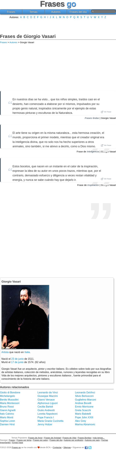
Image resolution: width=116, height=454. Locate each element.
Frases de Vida (69, 438)
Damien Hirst (7, 424)
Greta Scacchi (83, 410)
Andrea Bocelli (83, 403)
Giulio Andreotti (46, 410)
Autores (55, 11)
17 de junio (17, 362)
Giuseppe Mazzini (48, 396)
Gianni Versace (46, 399)
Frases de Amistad (52, 438)
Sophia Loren (7, 421)
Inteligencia (93, 151)
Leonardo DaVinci (85, 392)
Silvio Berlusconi (84, 396)
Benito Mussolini (9, 399)
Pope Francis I (46, 417)
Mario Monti (6, 417)
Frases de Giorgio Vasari (28, 36)
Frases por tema (24, 440)
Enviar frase (17, 442)
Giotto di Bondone (10, 392)
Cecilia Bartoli (45, 406)
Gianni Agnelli (8, 410)
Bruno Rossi (7, 406)
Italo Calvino (7, 413)
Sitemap (67, 447)
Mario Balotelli (83, 413)
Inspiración (93, 185)
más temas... (99, 438)
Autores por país (92, 440)
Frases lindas (92, 118)
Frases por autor (40, 440)
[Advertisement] (58, 26)
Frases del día (78, 11)
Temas (33, 11)
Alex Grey (80, 421)
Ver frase (106, 112)
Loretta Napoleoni (47, 413)
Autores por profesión (73, 440)
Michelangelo (7, 396)
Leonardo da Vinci (48, 392)
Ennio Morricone (84, 406)
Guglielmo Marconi (85, 399)
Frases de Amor (35, 438)
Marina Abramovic (85, 424)
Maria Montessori (9, 403)
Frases (11, 11)
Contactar (57, 447)
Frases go (16, 447)
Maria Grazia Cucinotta (50, 421)
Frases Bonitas (84, 438)
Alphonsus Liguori (48, 403)
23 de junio (17, 358)
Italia (27, 352)
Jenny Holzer (45, 424)
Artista (5, 352)
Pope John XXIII (84, 417)
